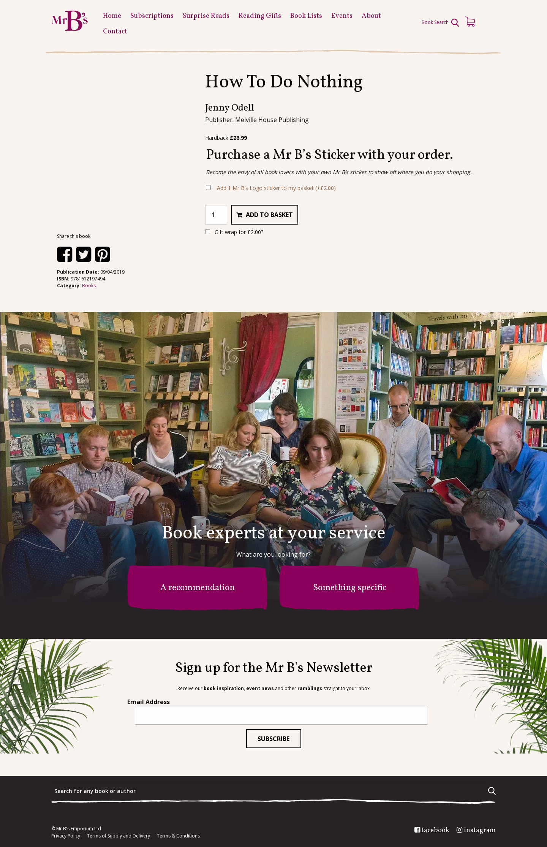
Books (89, 285)
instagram (480, 830)
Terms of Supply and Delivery (118, 836)
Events (342, 16)
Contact (115, 31)
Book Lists (306, 16)
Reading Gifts (260, 16)
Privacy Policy (65, 836)
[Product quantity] (216, 215)
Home (112, 16)
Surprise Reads (206, 16)
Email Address (148, 702)
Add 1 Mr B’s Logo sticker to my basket (276, 188)
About (371, 16)
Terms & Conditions (178, 836)
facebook (435, 830)
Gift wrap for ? (234, 232)
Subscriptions (152, 16)
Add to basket (269, 215)
